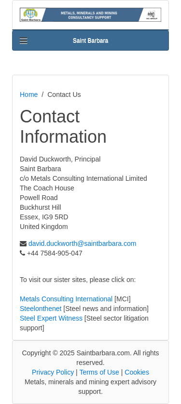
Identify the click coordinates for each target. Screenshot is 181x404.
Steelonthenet (40, 308)
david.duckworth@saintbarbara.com (82, 243)
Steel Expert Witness (51, 318)
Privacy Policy (53, 372)
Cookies (137, 372)
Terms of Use (99, 372)
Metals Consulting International (66, 299)
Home (29, 94)
